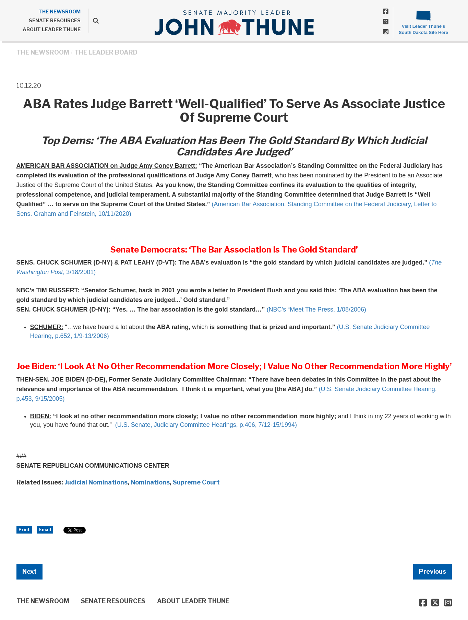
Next (29, 571)
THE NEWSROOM (59, 11)
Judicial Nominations (96, 482)
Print (24, 529)
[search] (93, 21)
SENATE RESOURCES (55, 20)
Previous (432, 571)
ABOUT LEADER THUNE (52, 29)
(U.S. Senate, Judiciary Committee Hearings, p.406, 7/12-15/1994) (206, 424)
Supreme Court (196, 482)
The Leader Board (105, 52)
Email (45, 529)
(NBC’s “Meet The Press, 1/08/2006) (316, 309)
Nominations (150, 482)
